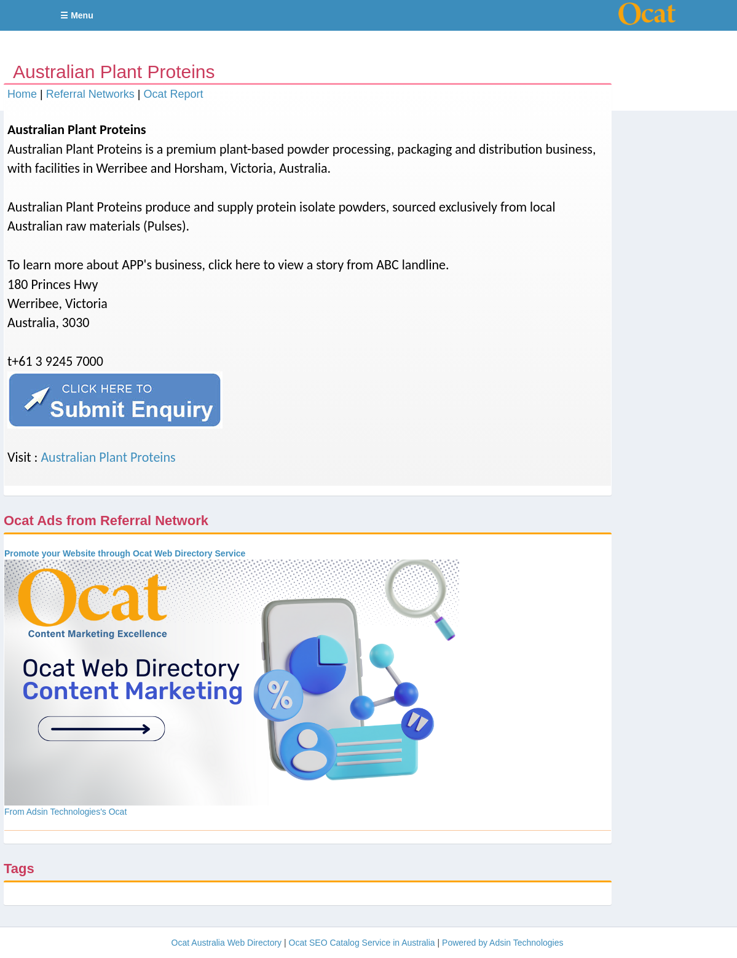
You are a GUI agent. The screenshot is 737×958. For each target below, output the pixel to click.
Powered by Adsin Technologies (502, 943)
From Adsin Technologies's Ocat (65, 812)
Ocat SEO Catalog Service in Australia (362, 943)
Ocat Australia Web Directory (226, 943)
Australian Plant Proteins (108, 457)
